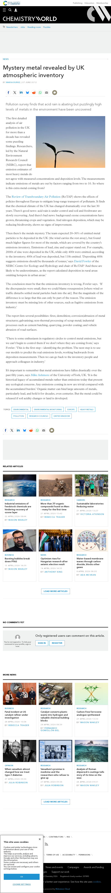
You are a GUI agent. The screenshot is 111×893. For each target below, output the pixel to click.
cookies (97, 881)
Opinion (9, 765)
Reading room (34, 27)
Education (89, 3)
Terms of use (52, 855)
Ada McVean (88, 575)
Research (10, 500)
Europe (71, 409)
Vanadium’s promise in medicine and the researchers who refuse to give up (55, 773)
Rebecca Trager (55, 517)
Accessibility (68, 855)
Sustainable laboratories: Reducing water (90, 505)
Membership (102, 3)
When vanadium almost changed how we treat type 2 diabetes (17, 772)
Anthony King (54, 572)
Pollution (18, 416)
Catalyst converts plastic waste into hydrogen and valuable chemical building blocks (55, 716)
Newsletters (12, 27)
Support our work (60, 871)
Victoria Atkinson (92, 514)
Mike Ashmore (40, 375)
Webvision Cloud (63, 889)
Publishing (77, 3)
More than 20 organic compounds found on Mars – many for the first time (55, 506)
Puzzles (46, 27)
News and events (54, 867)
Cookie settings (22, 884)
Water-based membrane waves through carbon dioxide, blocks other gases (90, 563)
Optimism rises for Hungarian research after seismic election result (54, 561)
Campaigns (73, 867)
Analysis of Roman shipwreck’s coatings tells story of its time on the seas (90, 773)
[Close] (40, 839)
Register (57, 643)
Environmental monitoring (48, 409)
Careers (81, 500)
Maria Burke (13, 82)
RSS (68, 837)
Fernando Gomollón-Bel (50, 729)
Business (9, 555)
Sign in (42, 643)
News (6, 59)
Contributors (56, 837)
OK (21, 877)
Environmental (21, 409)
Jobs (22, 27)
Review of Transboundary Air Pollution (36, 196)
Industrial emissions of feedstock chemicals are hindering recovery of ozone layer (18, 508)
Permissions (84, 855)
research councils (38, 416)
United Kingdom (62, 416)
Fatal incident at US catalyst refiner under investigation (16, 714)
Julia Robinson (18, 782)
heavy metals (86, 409)
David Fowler (82, 261)
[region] (21, 864)
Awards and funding (94, 867)
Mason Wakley (18, 520)
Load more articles (55, 591)
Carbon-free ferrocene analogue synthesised (89, 713)
